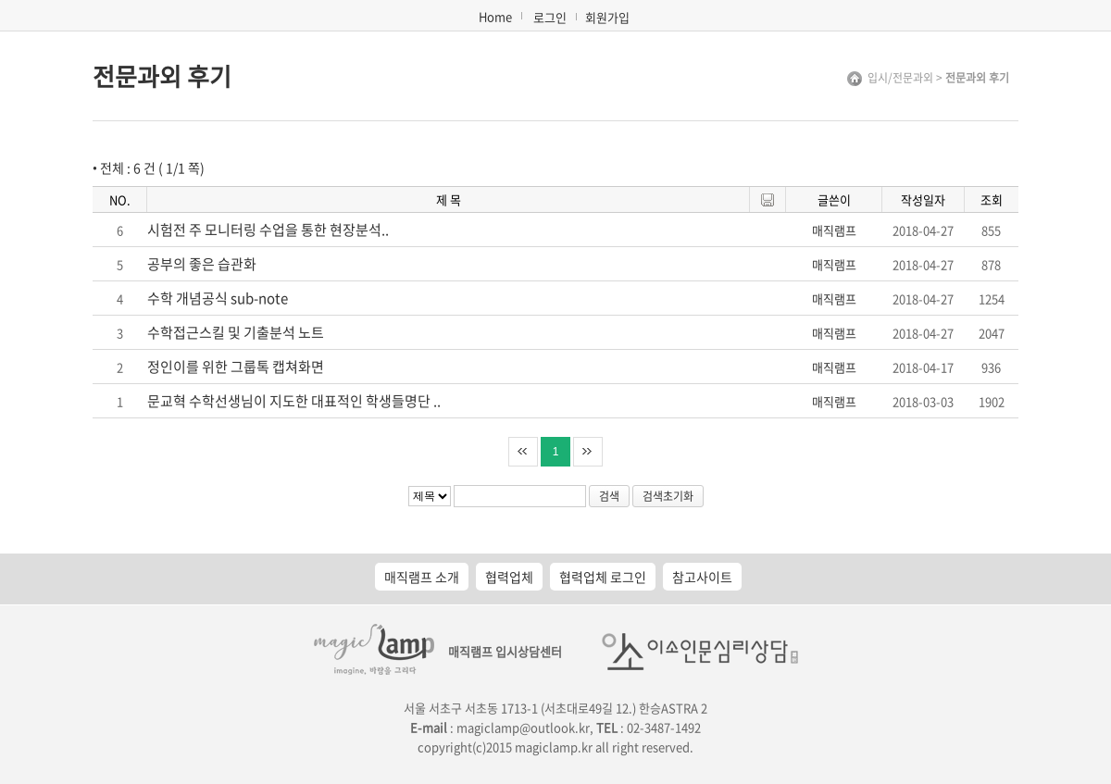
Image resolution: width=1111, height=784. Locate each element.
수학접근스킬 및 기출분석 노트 (235, 332)
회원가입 (607, 17)
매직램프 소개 (421, 576)
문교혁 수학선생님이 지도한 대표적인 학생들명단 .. (294, 401)
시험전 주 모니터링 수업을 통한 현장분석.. (268, 229)
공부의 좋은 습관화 (201, 264)
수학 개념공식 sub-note (217, 298)
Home (495, 16)
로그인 (550, 17)
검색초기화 (668, 496)
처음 (523, 452)
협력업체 (509, 576)
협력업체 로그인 (602, 576)
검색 (609, 496)
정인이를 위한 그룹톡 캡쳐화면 (235, 366)
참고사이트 (702, 576)
